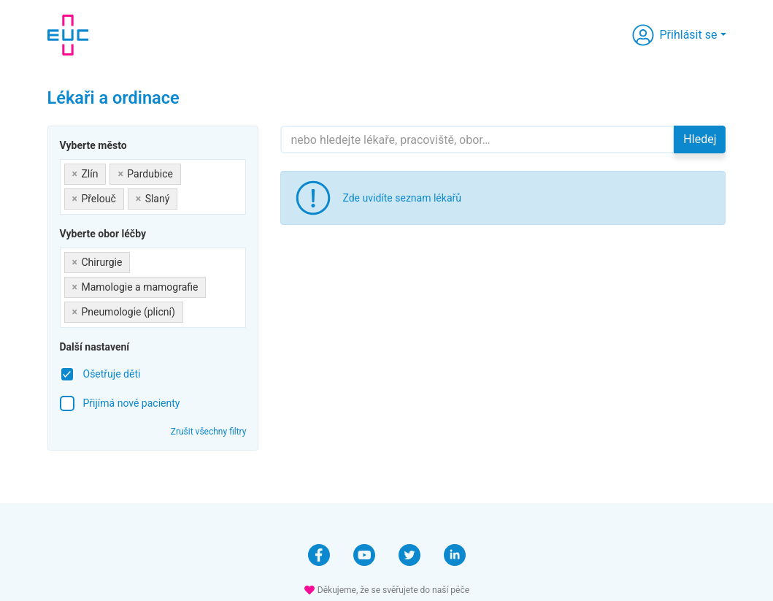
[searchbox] (185, 196)
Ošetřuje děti (112, 374)
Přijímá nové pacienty (131, 403)
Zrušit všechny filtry (209, 431)
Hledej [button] (699, 139)
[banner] (67, 35)
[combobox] (153, 187)
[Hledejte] (477, 139)
